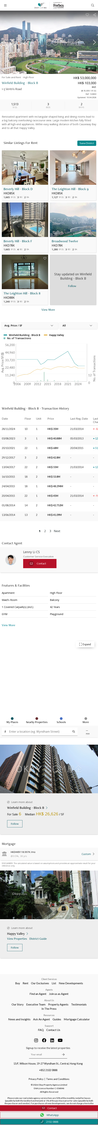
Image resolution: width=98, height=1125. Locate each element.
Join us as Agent (58, 993)
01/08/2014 (8, 505)
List (54, 983)
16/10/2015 (8, 476)
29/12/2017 (8, 457)
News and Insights (19, 1019)
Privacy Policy (36, 1079)
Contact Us (53, 1029)
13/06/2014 (8, 514)
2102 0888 (49, 1122)
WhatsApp (49, 1115)
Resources (49, 1015)
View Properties (17, 938)
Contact (49, 1108)
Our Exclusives (40, 983)
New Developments (71, 983)
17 (91, 68)
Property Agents (58, 1004)
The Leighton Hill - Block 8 (22, 293)
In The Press (49, 1008)
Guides (57, 1019)
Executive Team (35, 1004)
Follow (15, 824)
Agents (49, 989)
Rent (25, 983)
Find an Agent (38, 993)
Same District (87, 143)
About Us (49, 1000)
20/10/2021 (8, 448)
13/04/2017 (8, 467)
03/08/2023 (8, 438)
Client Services (49, 979)
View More (8, 625)
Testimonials (79, 1004)
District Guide (38, 938)
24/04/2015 (8, 486)
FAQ (41, 1029)
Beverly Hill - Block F (18, 241)
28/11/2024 (8, 428)
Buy (17, 983)
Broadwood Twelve (65, 241)
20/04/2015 (8, 495)
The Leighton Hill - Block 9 (70, 189)
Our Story (18, 1004)
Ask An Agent (41, 1019)
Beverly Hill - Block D (18, 189)
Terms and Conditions (57, 1079)
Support (49, 1025)
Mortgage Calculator (77, 1019)
